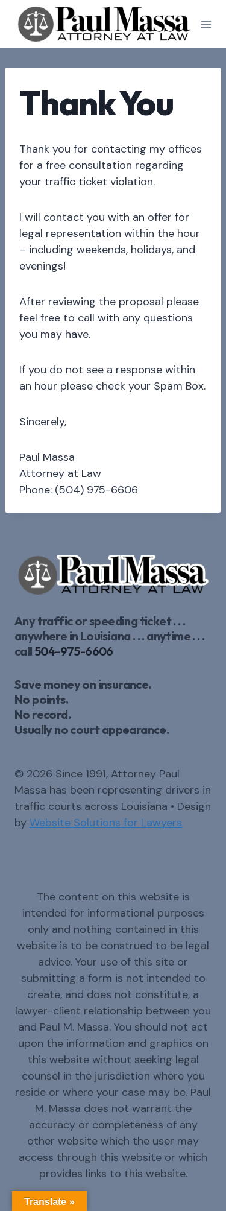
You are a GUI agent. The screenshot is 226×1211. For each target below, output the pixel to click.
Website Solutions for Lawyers (106, 822)
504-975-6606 (73, 651)
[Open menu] (206, 23)
